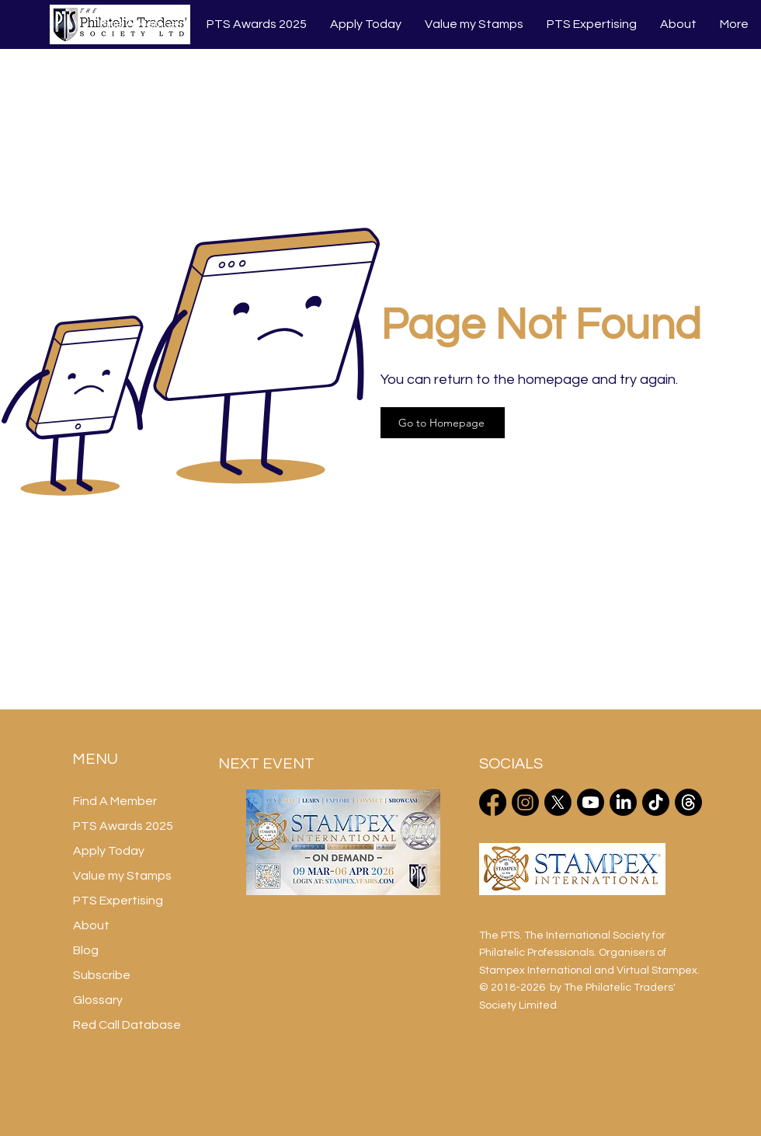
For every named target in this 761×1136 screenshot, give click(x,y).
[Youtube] (590, 802)
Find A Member (115, 801)
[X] (558, 802)
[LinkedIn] (623, 802)
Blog (86, 950)
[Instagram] (525, 802)
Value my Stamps (122, 875)
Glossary (98, 1000)
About (91, 925)
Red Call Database (127, 1025)
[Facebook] (492, 802)
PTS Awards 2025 (123, 826)
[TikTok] (655, 802)
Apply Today (108, 851)
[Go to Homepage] (442, 422)
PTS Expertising (118, 900)
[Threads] (688, 802)
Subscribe (101, 975)
